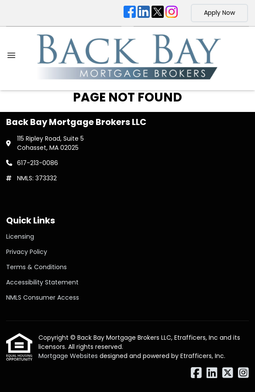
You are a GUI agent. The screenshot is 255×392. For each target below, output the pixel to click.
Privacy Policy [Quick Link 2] (26, 251)
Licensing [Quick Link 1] (20, 236)
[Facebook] (130, 13)
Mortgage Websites (69, 355)
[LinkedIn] (144, 13)
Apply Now (219, 12)
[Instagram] (171, 13)
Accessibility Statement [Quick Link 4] (42, 282)
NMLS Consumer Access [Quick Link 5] (42, 297)
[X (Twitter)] (158, 13)
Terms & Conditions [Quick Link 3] (36, 267)
